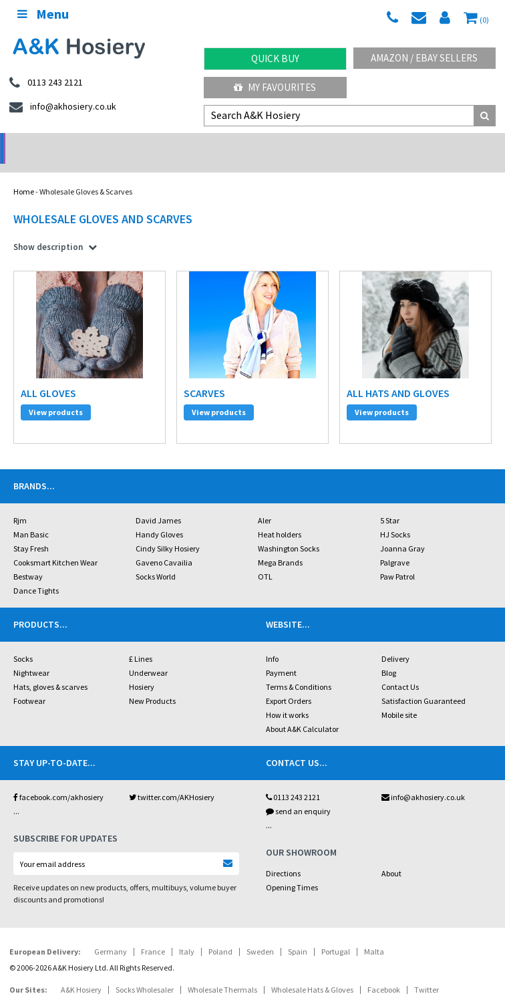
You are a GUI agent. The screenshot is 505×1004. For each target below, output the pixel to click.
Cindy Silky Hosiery (168, 515)
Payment (281, 639)
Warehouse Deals (316, 144)
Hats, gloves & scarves (50, 653)
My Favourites (275, 87)
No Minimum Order (63, 144)
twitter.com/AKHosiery (171, 764)
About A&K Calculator (302, 696)
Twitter (426, 956)
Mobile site (399, 681)
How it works (287, 681)
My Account (189, 144)
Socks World (156, 543)
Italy (186, 918)
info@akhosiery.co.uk (423, 764)
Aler (264, 487)
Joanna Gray (402, 515)
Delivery (395, 625)
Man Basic (31, 501)
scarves (204, 375)
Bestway (28, 543)
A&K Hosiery (81, 956)
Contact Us (400, 653)
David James (158, 487)
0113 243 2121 (293, 764)
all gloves (48, 375)
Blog (388, 639)
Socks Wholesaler (145, 956)
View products (56, 395)
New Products (152, 667)
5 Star (389, 487)
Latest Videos (442, 144)
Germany (110, 918)
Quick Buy (275, 58)
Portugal (335, 918)
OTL (265, 543)
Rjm (20, 487)
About (391, 840)
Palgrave (394, 529)
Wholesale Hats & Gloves (312, 956)
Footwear (29, 667)
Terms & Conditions (298, 653)
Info (272, 625)
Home (23, 174)
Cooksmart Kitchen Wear (55, 529)
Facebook (383, 956)
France (153, 918)
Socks (23, 625)
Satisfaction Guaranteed (423, 667)
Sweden (260, 918)
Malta (374, 918)
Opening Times (292, 854)
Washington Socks (288, 515)
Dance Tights (36, 557)
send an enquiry (298, 778)
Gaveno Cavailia (164, 529)
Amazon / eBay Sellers (424, 57)
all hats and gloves (398, 375)
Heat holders (279, 501)
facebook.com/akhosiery (58, 764)
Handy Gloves (159, 501)
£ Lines (140, 625)
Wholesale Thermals (222, 956)
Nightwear (31, 639)
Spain (297, 918)
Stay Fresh (31, 515)
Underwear (148, 639)
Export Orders (288, 667)
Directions (283, 840)
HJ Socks (395, 501)
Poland (220, 918)
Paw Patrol (397, 543)
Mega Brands (280, 529)
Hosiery (141, 653)
